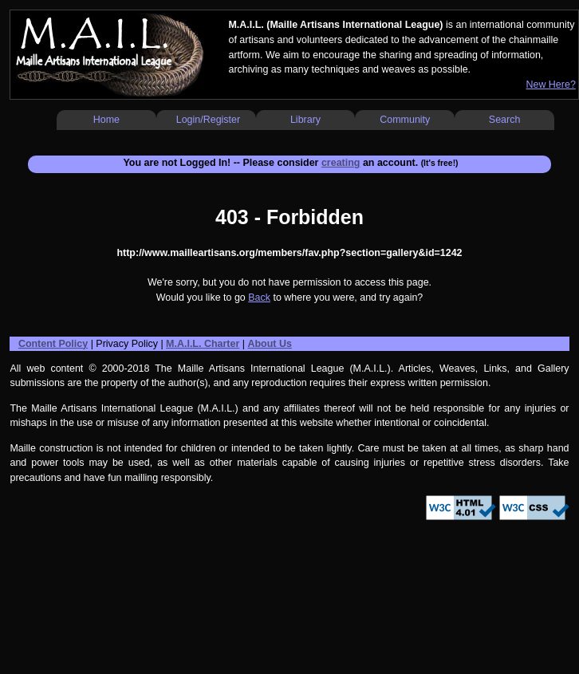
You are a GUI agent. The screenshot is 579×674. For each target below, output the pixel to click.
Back (259, 297)
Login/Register (208, 119)
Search (505, 119)
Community (405, 119)
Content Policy (53, 343)
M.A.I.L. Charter (202, 343)
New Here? (550, 84)
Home (106, 119)
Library (305, 119)
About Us (269, 343)
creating (340, 162)
